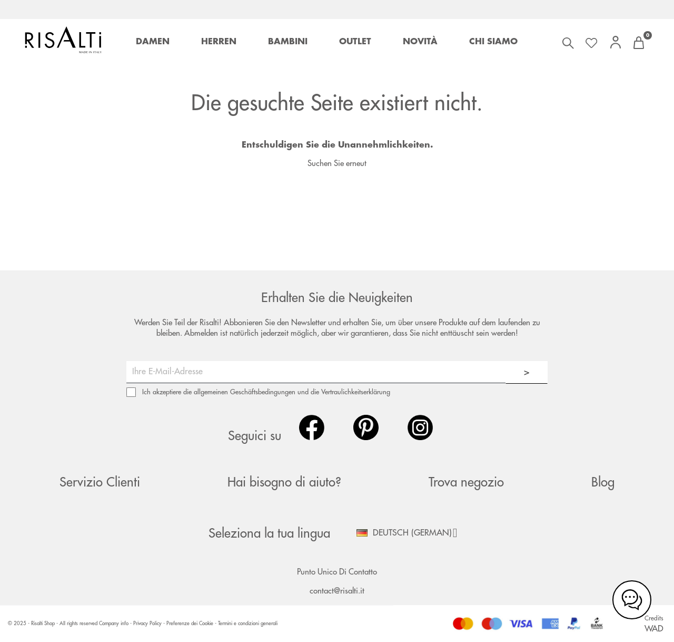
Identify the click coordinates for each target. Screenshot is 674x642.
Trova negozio (466, 482)
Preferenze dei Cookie (189, 623)
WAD (654, 629)
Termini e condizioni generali (247, 623)
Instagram (420, 427)
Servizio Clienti (100, 482)
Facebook (311, 427)
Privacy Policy (148, 623)
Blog (602, 482)
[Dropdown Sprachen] (410, 533)
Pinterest (366, 427)
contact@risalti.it (337, 591)
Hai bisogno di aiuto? (284, 482)
